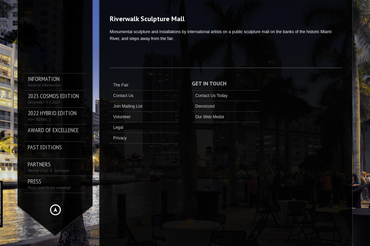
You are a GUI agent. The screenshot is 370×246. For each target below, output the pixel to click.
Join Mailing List (127, 106)
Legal (118, 127)
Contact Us (123, 95)
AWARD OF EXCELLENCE (53, 130)
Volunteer (122, 116)
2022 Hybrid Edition (52, 116)
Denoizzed (205, 106)
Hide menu (55, 210)
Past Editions (45, 147)
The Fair (121, 85)
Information (44, 81)
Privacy (120, 138)
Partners (48, 167)
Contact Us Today (211, 95)
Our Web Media (209, 116)
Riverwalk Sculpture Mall (147, 18)
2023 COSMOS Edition (53, 99)
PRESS (49, 184)
